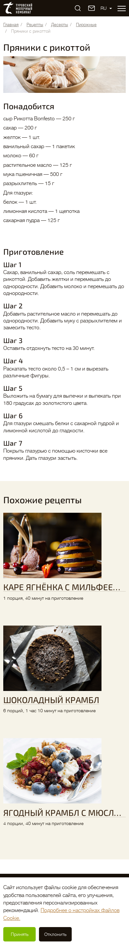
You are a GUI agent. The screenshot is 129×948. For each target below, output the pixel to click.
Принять (19, 934)
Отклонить (55, 934)
